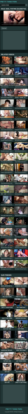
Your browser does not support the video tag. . (14, 18)
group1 (4, 28)
